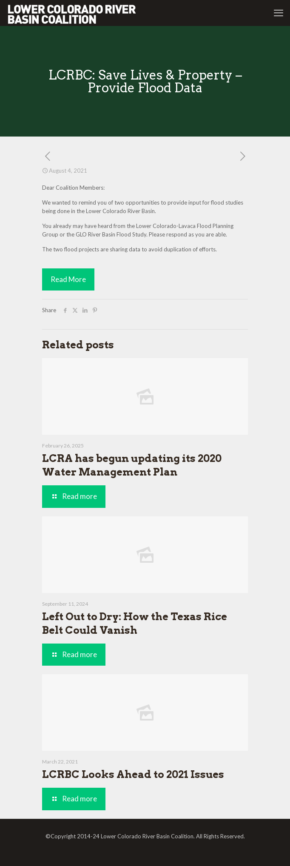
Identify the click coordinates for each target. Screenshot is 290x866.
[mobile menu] (278, 13)
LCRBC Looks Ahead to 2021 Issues (133, 774)
